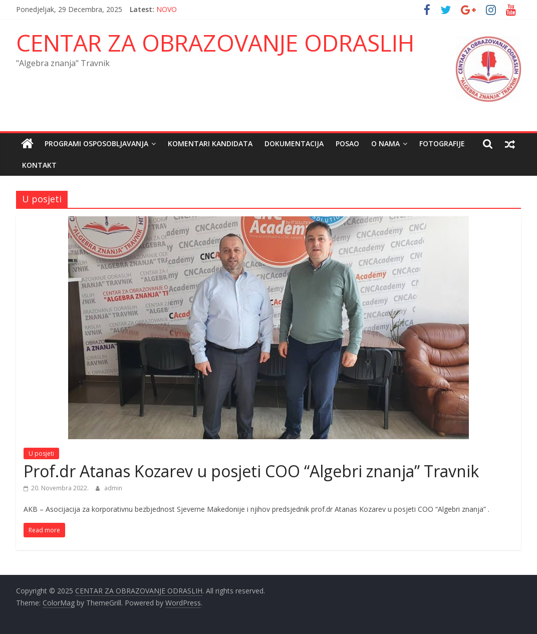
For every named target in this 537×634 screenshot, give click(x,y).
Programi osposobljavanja (96, 143)
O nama (385, 143)
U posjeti (41, 453)
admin (113, 488)
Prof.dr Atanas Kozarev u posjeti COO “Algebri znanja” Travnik (251, 471)
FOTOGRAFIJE (442, 143)
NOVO (166, 9)
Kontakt (39, 165)
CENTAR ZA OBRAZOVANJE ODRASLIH (215, 42)
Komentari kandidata (210, 143)
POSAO (347, 143)
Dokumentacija (294, 143)
